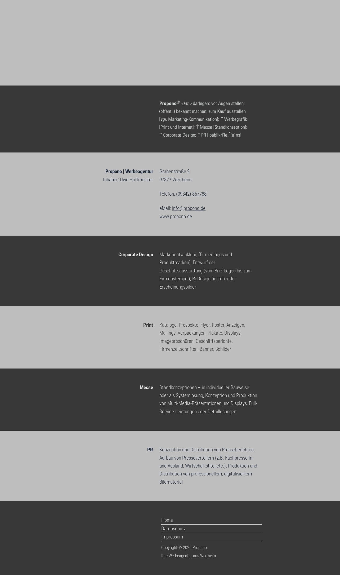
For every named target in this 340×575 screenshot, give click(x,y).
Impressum (172, 537)
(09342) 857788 (191, 194)
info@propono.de (188, 208)
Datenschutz (173, 528)
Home (167, 520)
